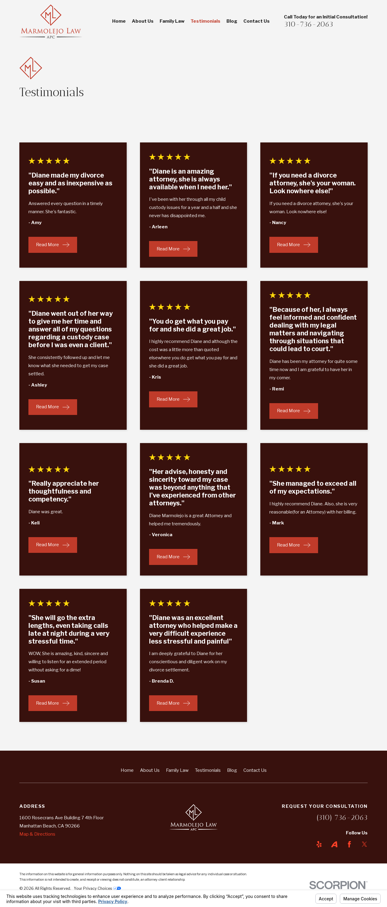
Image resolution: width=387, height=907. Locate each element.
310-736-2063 (308, 24)
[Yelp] (319, 844)
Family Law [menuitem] (172, 21)
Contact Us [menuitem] (256, 21)
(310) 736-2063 (342, 817)
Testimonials (208, 770)
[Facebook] (349, 844)
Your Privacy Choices (97, 888)
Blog (232, 770)
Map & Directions (37, 834)
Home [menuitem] (119, 21)
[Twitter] (364, 844)
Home (127, 770)
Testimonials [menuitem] (205, 21)
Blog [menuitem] (231, 21)
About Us (150, 770)
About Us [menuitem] (143, 21)
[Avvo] (334, 844)
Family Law (177, 770)
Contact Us (255, 770)
